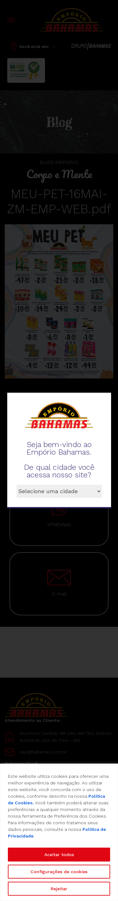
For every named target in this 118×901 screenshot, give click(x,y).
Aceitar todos (59, 854)
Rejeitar (59, 888)
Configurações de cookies (59, 871)
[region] (59, 832)
